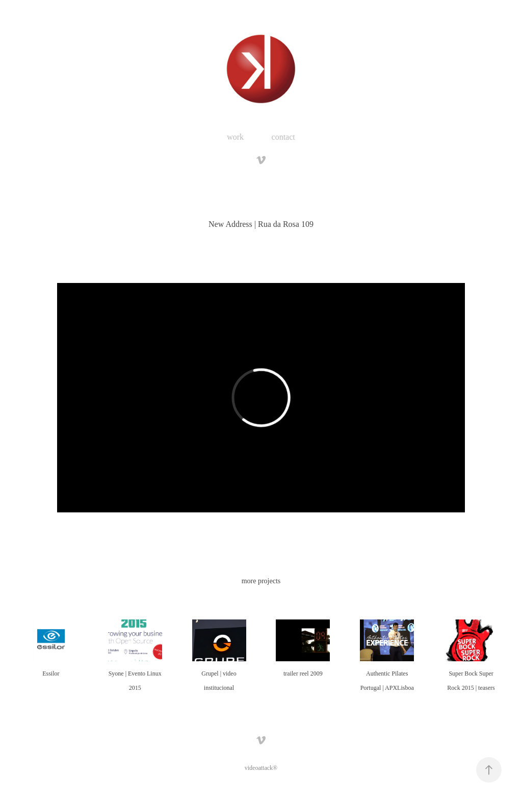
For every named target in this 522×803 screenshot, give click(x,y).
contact (283, 137)
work (235, 137)
